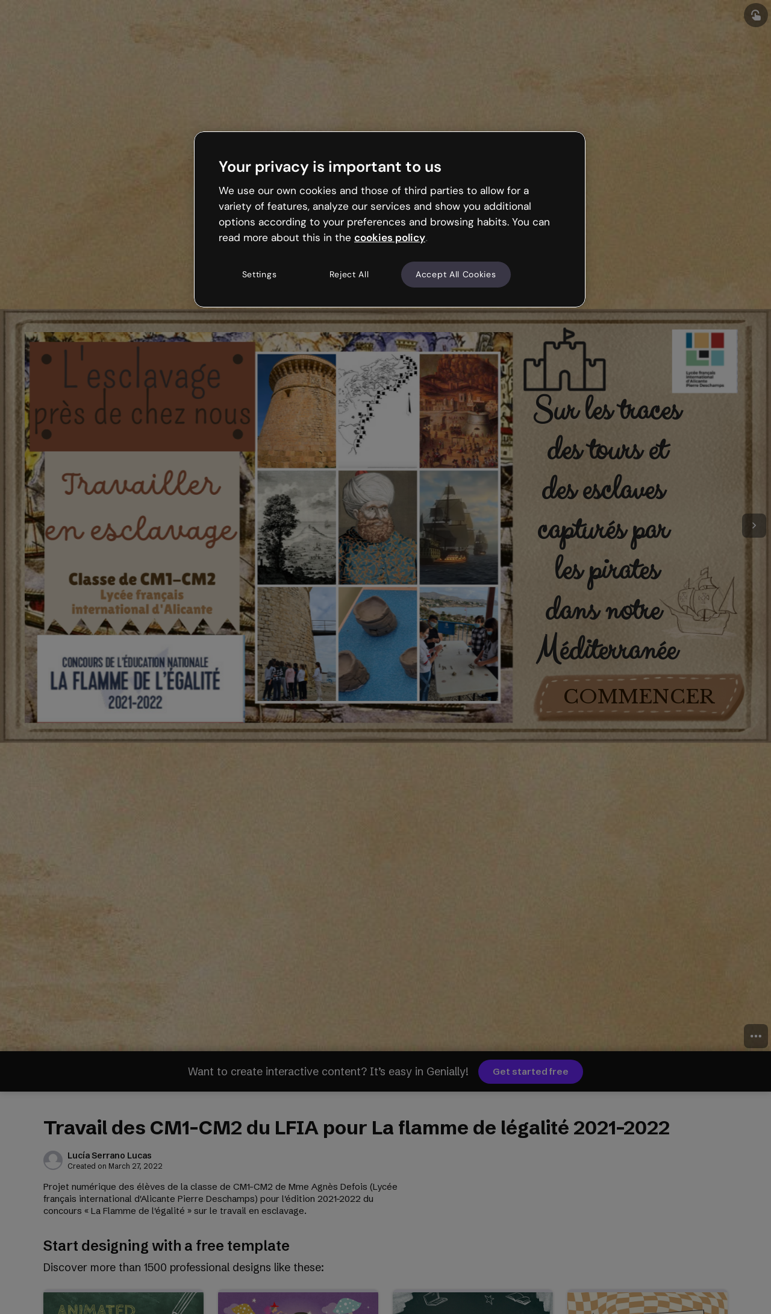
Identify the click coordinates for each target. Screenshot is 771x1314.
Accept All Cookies (456, 274)
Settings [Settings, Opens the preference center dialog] (259, 274)
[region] (389, 219)
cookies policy (389, 237)
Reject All (349, 274)
